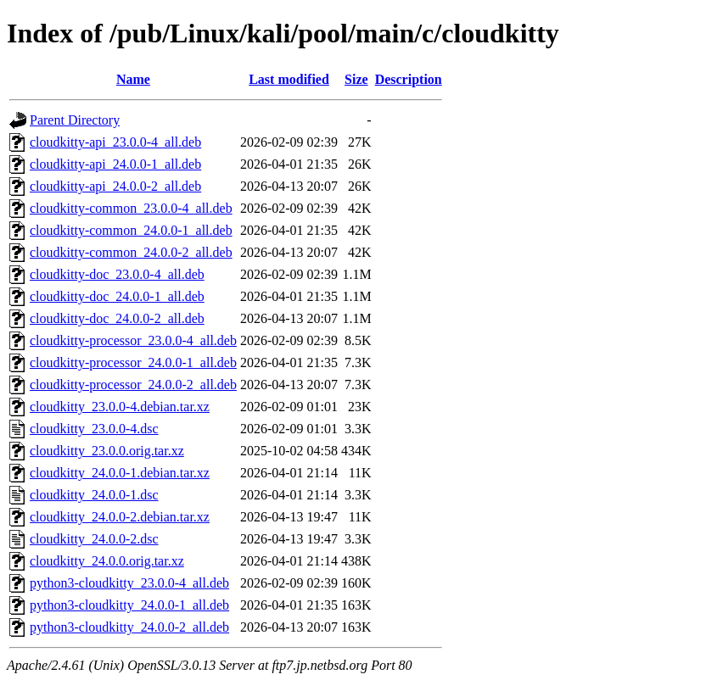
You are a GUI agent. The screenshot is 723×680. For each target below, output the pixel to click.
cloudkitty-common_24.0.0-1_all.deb (131, 230)
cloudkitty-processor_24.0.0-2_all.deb (133, 384)
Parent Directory (75, 120)
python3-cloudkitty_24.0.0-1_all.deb (129, 605)
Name (133, 79)
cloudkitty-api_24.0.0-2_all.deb (115, 186)
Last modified (289, 79)
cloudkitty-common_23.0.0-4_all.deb (131, 208)
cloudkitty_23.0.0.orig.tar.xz (107, 450)
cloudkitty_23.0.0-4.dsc (94, 428)
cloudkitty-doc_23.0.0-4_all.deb (117, 274)
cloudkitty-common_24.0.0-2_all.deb (131, 252)
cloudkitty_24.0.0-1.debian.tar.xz (120, 472)
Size (356, 79)
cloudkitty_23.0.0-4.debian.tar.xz (120, 406)
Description (408, 79)
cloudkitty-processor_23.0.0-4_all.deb (133, 340)
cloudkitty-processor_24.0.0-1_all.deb (133, 362)
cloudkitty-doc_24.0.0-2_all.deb (117, 318)
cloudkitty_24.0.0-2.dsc (94, 539)
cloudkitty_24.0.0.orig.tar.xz (107, 561)
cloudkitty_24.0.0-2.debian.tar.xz (120, 517)
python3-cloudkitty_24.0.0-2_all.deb (129, 627)
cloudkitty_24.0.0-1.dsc (94, 495)
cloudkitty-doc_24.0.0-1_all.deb (117, 296)
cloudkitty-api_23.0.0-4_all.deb (115, 142)
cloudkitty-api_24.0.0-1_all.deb (115, 164)
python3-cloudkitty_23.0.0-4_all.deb (129, 583)
